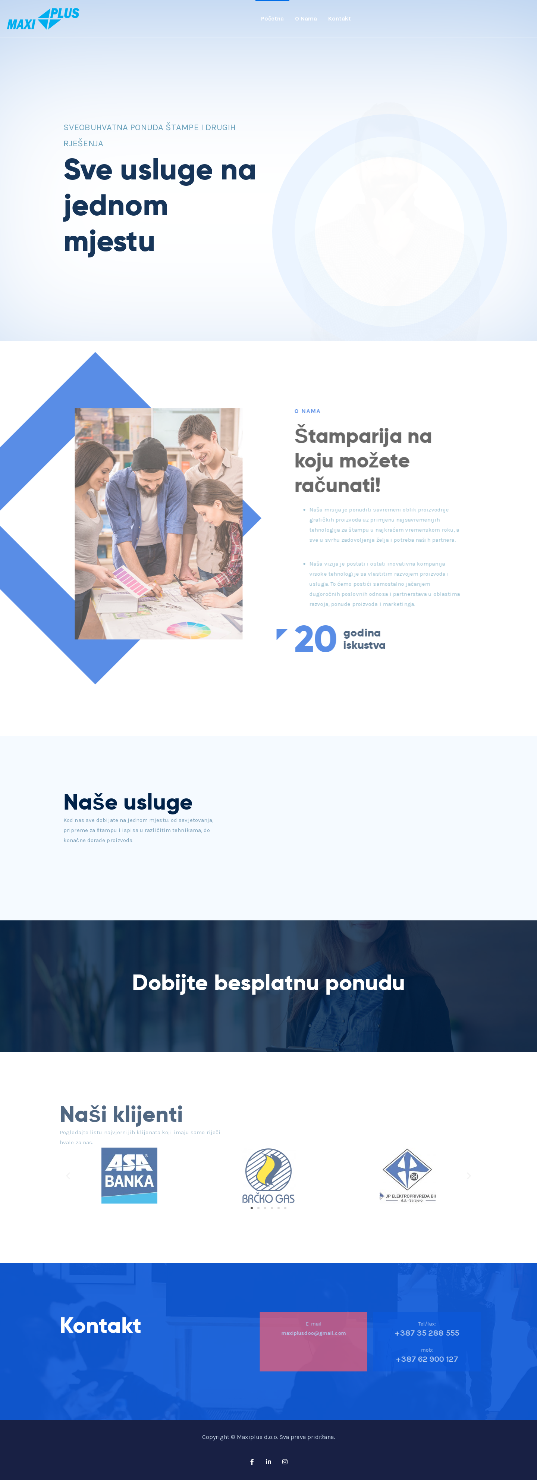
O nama (306, 18)
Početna (272, 18)
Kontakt (339, 18)
